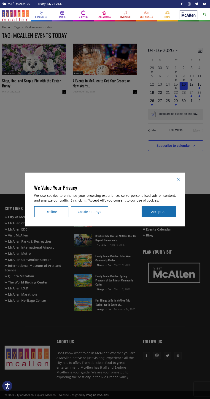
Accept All (158, 212)
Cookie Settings (89, 212)
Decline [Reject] (51, 212)
